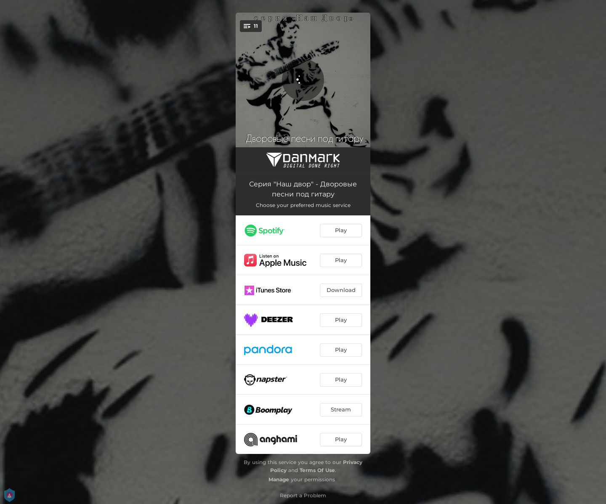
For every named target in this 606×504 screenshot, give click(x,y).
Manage (278, 479)
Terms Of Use (317, 470)
